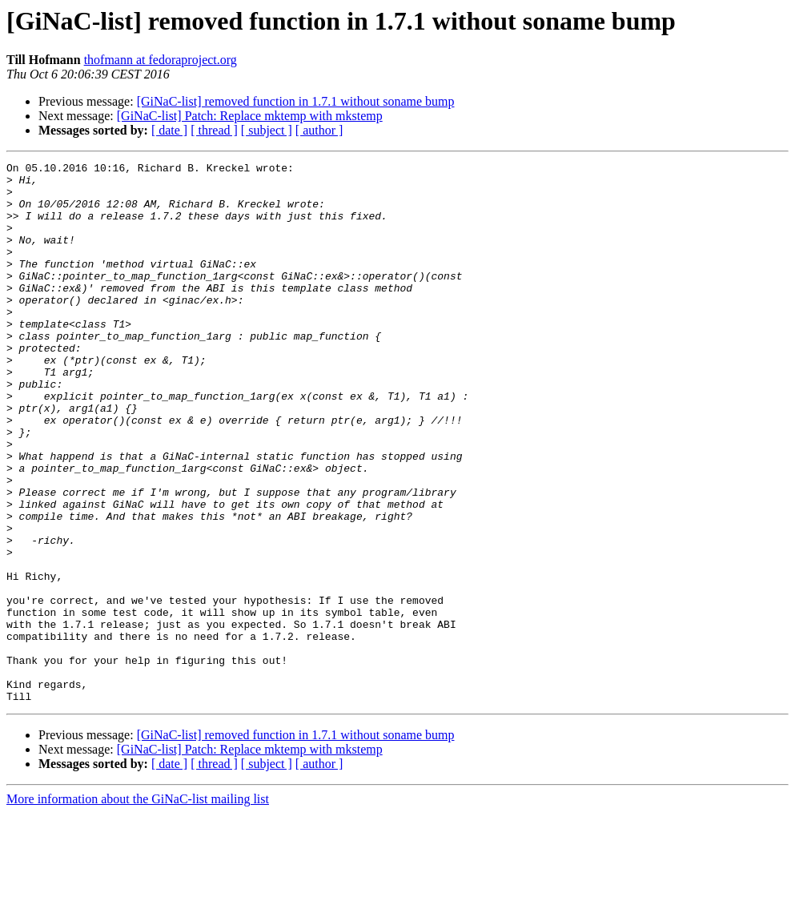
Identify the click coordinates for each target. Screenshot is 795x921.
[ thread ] (214, 130)
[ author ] (319, 130)
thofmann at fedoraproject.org (160, 59)
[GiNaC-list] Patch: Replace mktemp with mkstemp (250, 116)
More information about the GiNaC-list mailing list (137, 907)
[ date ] (169, 130)
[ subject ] (266, 130)
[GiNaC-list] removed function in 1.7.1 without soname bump (296, 101)
